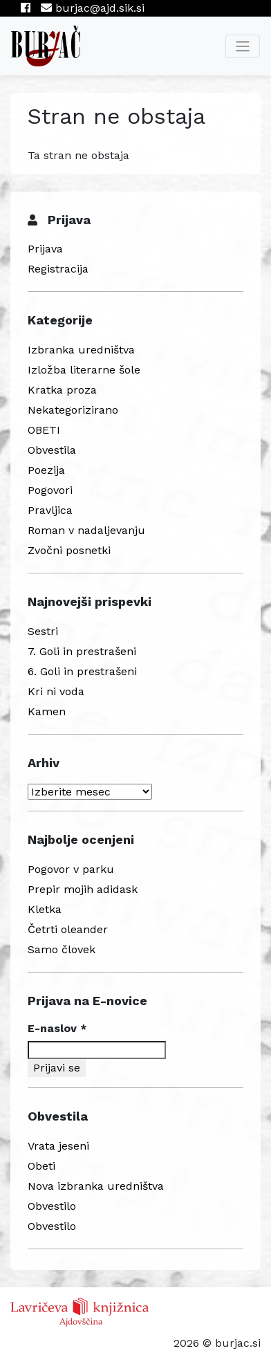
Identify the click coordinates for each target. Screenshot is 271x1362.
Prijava (45, 248)
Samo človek (61, 949)
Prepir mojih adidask (83, 889)
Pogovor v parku (71, 869)
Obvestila (52, 450)
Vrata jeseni (58, 1145)
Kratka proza (62, 389)
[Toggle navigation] (242, 46)
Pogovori (50, 490)
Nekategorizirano (73, 409)
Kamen (47, 711)
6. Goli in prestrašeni (82, 671)
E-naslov (57, 1028)
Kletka (45, 909)
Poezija (46, 470)
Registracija (58, 268)
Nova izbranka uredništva (96, 1186)
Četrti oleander (68, 929)
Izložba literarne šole (84, 369)
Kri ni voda (56, 691)
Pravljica (50, 510)
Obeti (41, 1165)
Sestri (43, 631)
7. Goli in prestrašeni (82, 651)
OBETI (44, 429)
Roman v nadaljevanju (86, 530)
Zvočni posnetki (69, 550)
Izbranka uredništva (81, 349)
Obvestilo (52, 1206)
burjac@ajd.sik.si (92, 8)
